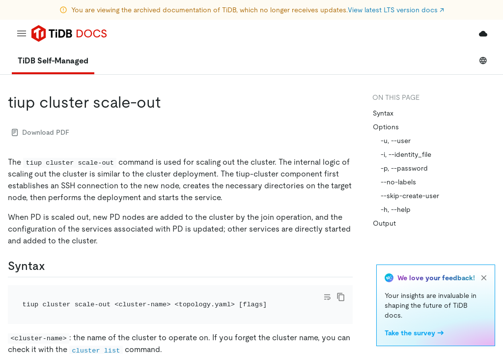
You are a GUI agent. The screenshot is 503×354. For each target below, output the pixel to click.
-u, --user (396, 141)
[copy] (341, 297)
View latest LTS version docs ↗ (396, 10)
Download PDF (40, 132)
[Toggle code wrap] (327, 297)
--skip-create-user (410, 196)
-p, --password (404, 168)
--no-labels (398, 182)
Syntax (383, 113)
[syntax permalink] (53, 266)
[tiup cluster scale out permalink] (168, 102)
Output (384, 223)
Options (386, 127)
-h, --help (396, 209)
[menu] (21, 33)
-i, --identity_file (406, 154)
